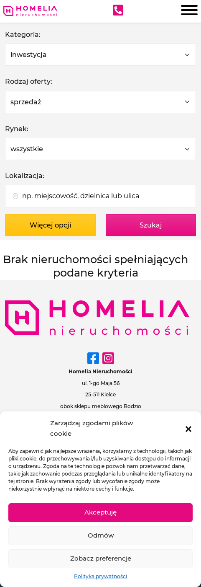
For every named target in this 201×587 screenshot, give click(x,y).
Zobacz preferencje (100, 558)
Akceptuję (100, 512)
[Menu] (187, 11)
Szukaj (151, 225)
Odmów (101, 535)
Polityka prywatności (100, 576)
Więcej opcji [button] (50, 225)
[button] (188, 428)
